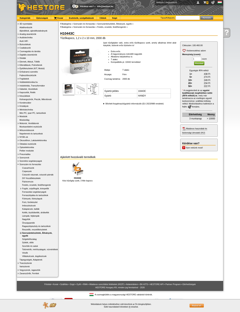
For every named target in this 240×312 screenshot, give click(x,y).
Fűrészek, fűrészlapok (32, 199)
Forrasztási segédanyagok (34, 192)
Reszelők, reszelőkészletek (34, 229)
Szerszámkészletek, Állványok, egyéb (37, 234)
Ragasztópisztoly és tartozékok (36, 226)
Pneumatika (25, 154)
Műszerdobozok (27, 130)
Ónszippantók (28, 223)
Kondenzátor (25, 103)
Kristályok (24, 106)
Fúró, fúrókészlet (30, 202)
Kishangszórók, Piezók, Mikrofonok (36, 99)
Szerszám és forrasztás (30, 164)
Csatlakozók (25, 48)
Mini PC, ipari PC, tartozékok (33, 113)
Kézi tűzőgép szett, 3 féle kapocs (77, 171)
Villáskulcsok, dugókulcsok (34, 256)
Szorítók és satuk (30, 246)
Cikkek (103, 18)
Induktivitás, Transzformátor (32, 86)
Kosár (58, 18)
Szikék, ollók (28, 242)
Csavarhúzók (28, 168)
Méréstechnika (26, 109)
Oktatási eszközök (28, 144)
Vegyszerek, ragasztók (30, 270)
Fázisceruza (27, 181)
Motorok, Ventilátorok (29, 123)
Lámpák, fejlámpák (30, 216)
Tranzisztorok (26, 263)
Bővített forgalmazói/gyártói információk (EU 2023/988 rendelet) (135, 104)
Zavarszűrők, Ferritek (29, 273)
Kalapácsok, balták (30, 209)
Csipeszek (27, 171)
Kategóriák (25, 18)
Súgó (114, 18)
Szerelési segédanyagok (31, 161)
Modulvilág (24, 120)
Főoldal (47, 284)
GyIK (78, 284)
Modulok (23, 116)
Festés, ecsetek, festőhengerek (36, 185)
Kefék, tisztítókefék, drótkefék (35, 212)
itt (129, 307)
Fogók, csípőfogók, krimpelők (35, 188)
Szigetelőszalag (29, 239)
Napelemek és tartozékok (31, 133)
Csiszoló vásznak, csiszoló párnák (37, 175)
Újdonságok (42, 18)
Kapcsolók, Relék (27, 92)
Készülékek (25, 96)
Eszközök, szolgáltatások (81, 18)
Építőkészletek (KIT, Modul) (32, 68)
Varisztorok (25, 266)
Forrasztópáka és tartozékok (35, 195)
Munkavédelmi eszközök (31, 127)
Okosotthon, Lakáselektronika (33, 140)
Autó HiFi (24, 41)
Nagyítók (26, 219)
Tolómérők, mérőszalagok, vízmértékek (40, 249)
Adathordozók (26, 27)
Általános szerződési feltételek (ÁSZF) (106, 284)
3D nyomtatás (26, 24)
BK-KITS (144, 284)
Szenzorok (24, 157)
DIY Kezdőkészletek (31, 178)
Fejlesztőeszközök (28, 75)
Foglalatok (24, 79)
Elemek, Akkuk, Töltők (30, 62)
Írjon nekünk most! (194, 148)
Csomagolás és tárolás (30, 51)
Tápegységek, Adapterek (31, 260)
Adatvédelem (132, 284)
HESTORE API (157, 284)
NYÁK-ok (24, 137)
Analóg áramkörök (28, 34)
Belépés (160, 2)
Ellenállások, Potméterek (31, 65)
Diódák (23, 58)
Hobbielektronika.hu (29, 82)
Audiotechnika (26, 37)
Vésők (25, 253)
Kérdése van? (87, 6)
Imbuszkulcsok (29, 205)
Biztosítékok (25, 44)
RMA (85, 284)
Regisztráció (171, 2)
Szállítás (64, 284)
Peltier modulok (27, 151)
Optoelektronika (27, 147)
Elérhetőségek (189, 284)
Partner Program (173, 284)
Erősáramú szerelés (29, 72)
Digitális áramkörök (28, 55)
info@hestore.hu (105, 6)
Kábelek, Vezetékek (29, 89)
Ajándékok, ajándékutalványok (33, 31)
